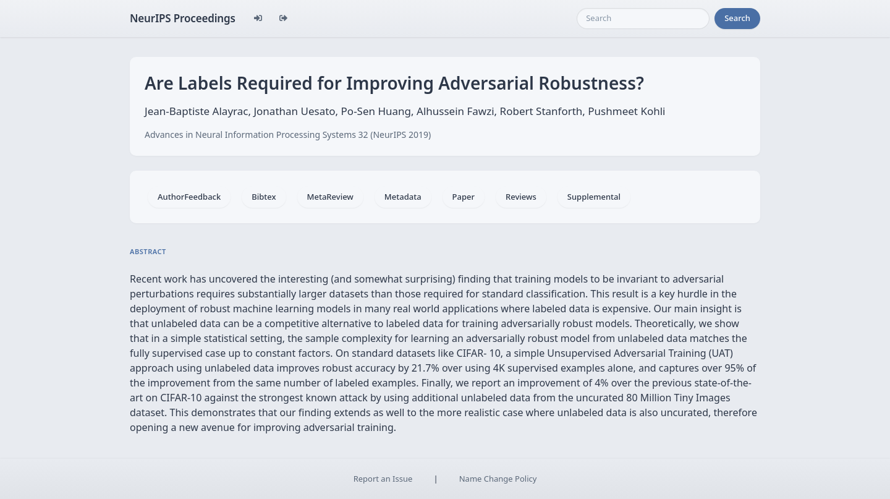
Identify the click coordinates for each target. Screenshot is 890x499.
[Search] (643, 18)
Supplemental (594, 196)
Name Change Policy (498, 478)
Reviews (521, 196)
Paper (463, 196)
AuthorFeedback (189, 196)
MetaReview (330, 196)
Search (737, 17)
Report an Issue (383, 478)
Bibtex (264, 196)
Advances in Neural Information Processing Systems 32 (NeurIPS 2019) (288, 134)
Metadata (403, 196)
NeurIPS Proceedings (182, 18)
